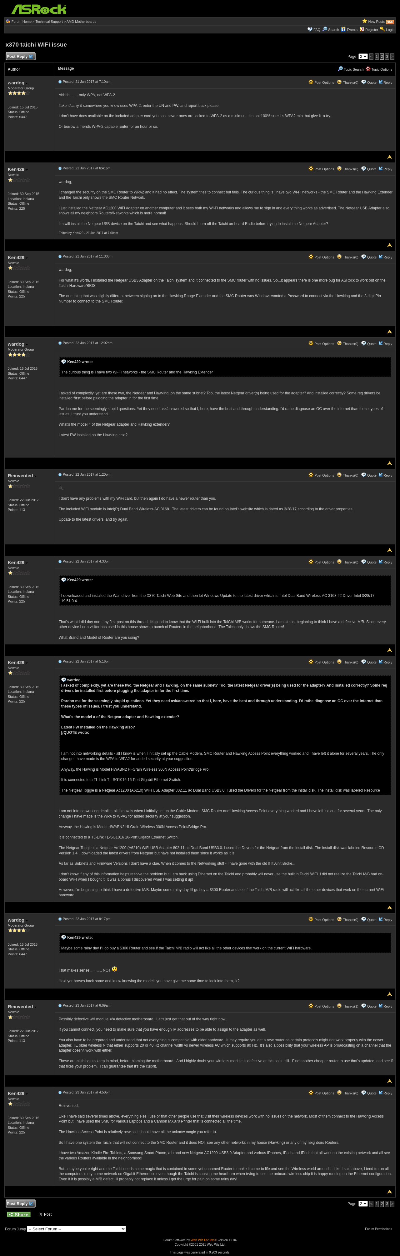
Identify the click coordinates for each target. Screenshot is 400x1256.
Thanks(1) (347, 1006)
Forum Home (22, 21)
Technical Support (48, 21)
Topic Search (350, 69)
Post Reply (20, 56)
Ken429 (18, 169)
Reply (387, 82)
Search (333, 30)
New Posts (376, 21)
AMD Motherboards (81, 21)
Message (66, 68)
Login (390, 30)
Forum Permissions (380, 1229)
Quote (372, 82)
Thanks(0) (347, 82)
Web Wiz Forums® (204, 1240)
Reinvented (22, 475)
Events (349, 30)
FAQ (316, 30)
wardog (18, 82)
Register (371, 30)
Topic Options (379, 69)
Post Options (321, 82)
